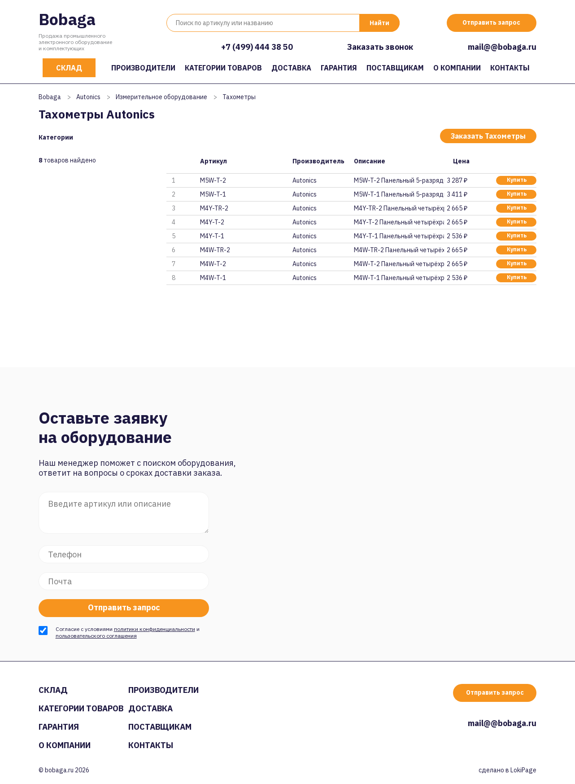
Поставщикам (395, 67)
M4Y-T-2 (212, 222)
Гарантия (339, 67)
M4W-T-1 (213, 278)
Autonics (88, 97)
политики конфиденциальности (154, 629)
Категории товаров (223, 67)
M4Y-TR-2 (214, 208)
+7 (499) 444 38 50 (257, 47)
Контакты (510, 67)
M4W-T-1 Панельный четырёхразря (399, 278)
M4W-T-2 (213, 264)
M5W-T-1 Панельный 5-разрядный (399, 194)
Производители (143, 67)
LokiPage (523, 770)
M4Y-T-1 (212, 236)
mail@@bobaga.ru (502, 47)
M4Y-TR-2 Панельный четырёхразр (399, 208)
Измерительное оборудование (161, 97)
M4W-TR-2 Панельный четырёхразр (399, 250)
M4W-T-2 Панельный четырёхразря (399, 264)
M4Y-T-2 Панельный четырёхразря (399, 222)
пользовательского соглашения (96, 635)
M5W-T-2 (213, 180)
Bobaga (67, 19)
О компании (457, 67)
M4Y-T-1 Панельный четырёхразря (399, 236)
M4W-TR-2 (215, 250)
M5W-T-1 (213, 194)
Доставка (291, 67)
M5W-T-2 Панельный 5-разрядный (399, 180)
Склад (69, 67)
